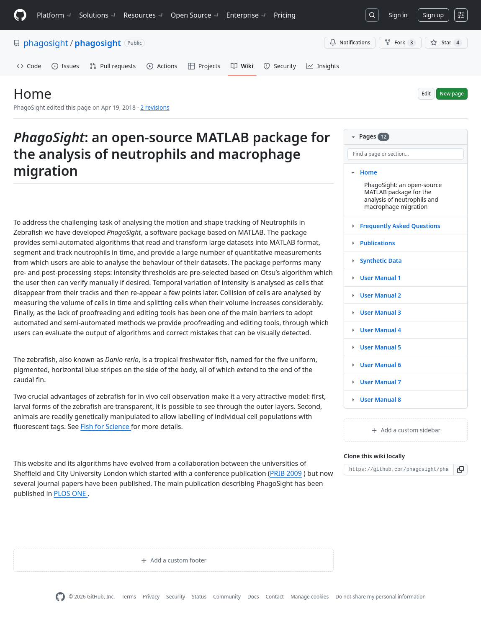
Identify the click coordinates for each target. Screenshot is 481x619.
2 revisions (155, 107)
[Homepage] (20, 15)
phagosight (45, 43)
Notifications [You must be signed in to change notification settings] (349, 42)
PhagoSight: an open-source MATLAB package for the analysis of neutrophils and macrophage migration (403, 196)
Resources (143, 15)
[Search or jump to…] (372, 15)
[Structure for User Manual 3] (353, 312)
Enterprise (246, 15)
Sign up (433, 15)
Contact (274, 596)
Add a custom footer (174, 560)
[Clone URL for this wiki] (399, 469)
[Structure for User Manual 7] (353, 381)
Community (227, 596)
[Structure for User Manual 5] (353, 347)
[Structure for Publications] (353, 242)
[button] (461, 469)
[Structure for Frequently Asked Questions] (353, 225)
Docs (253, 596)
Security (175, 596)
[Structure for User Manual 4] (353, 329)
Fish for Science (105, 426)
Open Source (195, 15)
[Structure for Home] (353, 172)
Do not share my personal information (380, 596)
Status (199, 596)
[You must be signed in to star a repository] (446, 43)
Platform (54, 15)
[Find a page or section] (405, 154)
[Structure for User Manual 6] (353, 364)
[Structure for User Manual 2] (353, 295)
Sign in (398, 15)
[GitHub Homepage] (60, 597)
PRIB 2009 (286, 473)
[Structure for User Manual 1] (353, 277)
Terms (128, 596)
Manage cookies (310, 596)
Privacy (151, 596)
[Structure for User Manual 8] (353, 399)
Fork (400, 43)
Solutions (98, 15)
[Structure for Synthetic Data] (353, 260)
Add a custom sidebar (405, 430)
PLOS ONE (71, 493)
